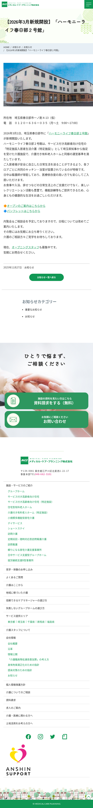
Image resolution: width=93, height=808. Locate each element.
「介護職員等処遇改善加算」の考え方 (28, 659)
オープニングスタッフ (25, 247)
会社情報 (11, 637)
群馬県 (41, 621)
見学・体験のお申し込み (19, 569)
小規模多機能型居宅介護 (21, 517)
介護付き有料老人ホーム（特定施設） (28, 512)
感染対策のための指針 (20, 670)
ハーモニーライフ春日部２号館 (68, 133)
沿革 (10, 649)
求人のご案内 (13, 707)
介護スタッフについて (18, 630)
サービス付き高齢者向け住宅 (23, 496)
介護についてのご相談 (18, 692)
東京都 (11, 621)
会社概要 (12, 643)
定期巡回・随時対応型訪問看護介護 (27, 539)
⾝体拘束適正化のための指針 (23, 664)
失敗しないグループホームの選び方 (25, 608)
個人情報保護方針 (15, 684)
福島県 (50, 621)
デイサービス (15, 523)
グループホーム (16, 491)
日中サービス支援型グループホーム (27, 555)
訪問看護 (12, 544)
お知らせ (16, 47)
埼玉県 (21, 621)
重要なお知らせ (33, 309)
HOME (6, 47)
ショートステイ (16, 528)
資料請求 (11, 700)
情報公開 (12, 654)
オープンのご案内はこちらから (26, 206)
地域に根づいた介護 (17, 592)
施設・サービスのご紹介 (19, 485)
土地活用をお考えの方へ (19, 723)
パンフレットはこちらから (23, 211)
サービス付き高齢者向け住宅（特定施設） (31, 501)
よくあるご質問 (14, 577)
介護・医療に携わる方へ (19, 715)
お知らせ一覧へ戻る (46, 277)
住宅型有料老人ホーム (20, 507)
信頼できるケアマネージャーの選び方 (26, 600)
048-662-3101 (43, 474)
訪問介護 (12, 533)
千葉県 (31, 621)
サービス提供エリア (17, 616)
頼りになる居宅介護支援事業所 (25, 549)
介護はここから (14, 585)
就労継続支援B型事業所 (21, 560)
